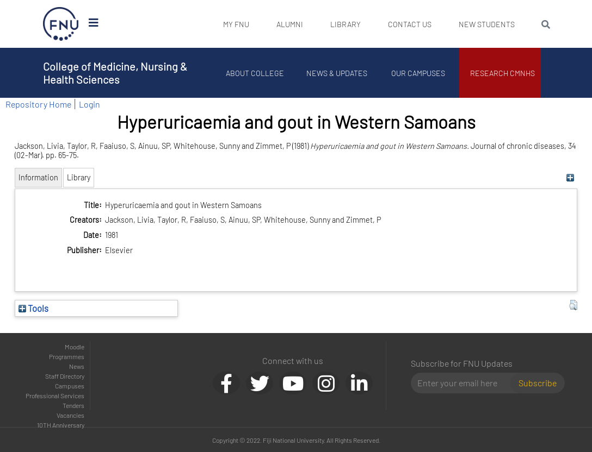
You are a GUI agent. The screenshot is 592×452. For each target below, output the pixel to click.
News (76, 366)
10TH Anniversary (60, 425)
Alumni (289, 24)
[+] (570, 177)
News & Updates (336, 73)
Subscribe (538, 383)
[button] (573, 305)
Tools (33, 308)
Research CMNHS (503, 73)
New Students (487, 24)
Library (345, 24)
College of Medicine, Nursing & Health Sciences (115, 73)
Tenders (73, 405)
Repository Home (38, 104)
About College (255, 73)
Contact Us (409, 24)
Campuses (69, 386)
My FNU (236, 24)
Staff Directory (64, 376)
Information (38, 177)
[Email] (465, 383)
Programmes (66, 356)
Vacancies (70, 415)
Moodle (74, 346)
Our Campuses (419, 73)
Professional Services (55, 395)
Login (89, 104)
